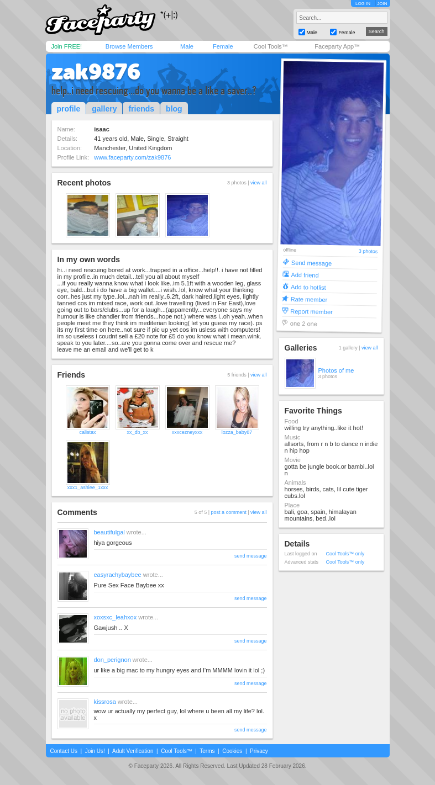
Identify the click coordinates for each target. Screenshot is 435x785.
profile (69, 108)
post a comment (229, 512)
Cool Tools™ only (345, 553)
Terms (207, 751)
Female (223, 46)
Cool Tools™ (271, 46)
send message (250, 556)
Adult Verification (133, 751)
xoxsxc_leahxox (115, 617)
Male (186, 46)
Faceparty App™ (337, 46)
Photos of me (336, 370)
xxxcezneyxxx (187, 432)
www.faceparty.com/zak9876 (132, 157)
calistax (87, 432)
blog (174, 108)
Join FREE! (66, 46)
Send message (311, 262)
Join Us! (95, 751)
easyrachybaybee (117, 574)
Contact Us (63, 751)
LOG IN (362, 3)
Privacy (259, 751)
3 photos (368, 251)
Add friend (304, 274)
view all (258, 182)
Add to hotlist (308, 286)
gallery (104, 108)
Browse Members (129, 46)
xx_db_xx (137, 432)
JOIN (382, 3)
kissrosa (105, 701)
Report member (311, 311)
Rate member (308, 299)
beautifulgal (109, 532)
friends (141, 108)
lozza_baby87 (237, 432)
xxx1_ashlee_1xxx (87, 487)
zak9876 (95, 71)
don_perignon (112, 659)
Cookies (232, 751)
